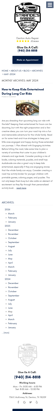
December (13, 230)
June (10, 254)
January (12, 221)
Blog (27, 70)
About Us (16, 70)
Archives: (8, 202)
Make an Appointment (27, 60)
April (10, 262)
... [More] (5, 333)
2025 (7, 226)
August (11, 246)
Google (24, 402)
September (13, 242)
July (10, 250)
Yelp (37, 402)
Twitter (30, 402)
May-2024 (9, 74)
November (13, 234)
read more (21, 188)
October (12, 238)
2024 (7, 279)
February (12, 217)
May (10, 258)
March (11, 213)
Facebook (18, 402)
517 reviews (35, 41)
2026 (7, 209)
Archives (37, 70)
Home (5, 70)
